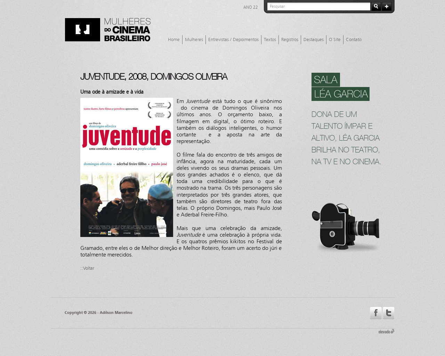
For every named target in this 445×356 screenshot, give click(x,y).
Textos (270, 39)
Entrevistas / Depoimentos (233, 39)
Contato (354, 39)
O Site (335, 39)
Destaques (314, 39)
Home (174, 39)
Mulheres (194, 39)
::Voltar (87, 268)
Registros (289, 39)
